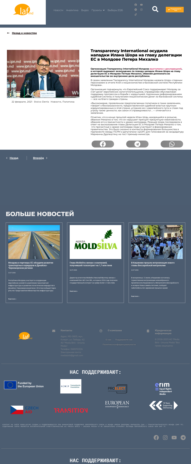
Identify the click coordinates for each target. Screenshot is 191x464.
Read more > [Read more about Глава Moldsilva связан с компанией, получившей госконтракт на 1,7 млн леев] (74, 291)
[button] (103, 144)
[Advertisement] (27, 188)
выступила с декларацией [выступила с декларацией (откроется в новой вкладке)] (166, 68)
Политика (68, 102)
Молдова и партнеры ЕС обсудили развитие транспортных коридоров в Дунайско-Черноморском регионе (30, 265)
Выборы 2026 (115, 10)
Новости (58, 10)
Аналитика (72, 10)
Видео (85, 10)
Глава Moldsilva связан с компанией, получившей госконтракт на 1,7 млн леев (91, 264)
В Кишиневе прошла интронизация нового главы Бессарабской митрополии (153, 264)
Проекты (98, 10)
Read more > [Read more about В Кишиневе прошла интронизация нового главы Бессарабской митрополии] (135, 296)
